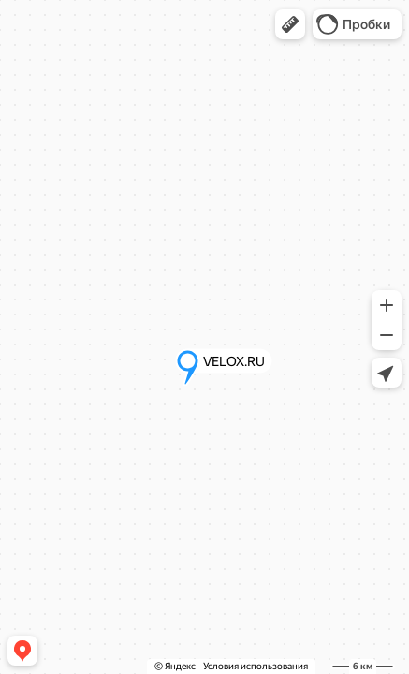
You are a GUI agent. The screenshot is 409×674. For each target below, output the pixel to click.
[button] (290, 24)
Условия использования (255, 666)
